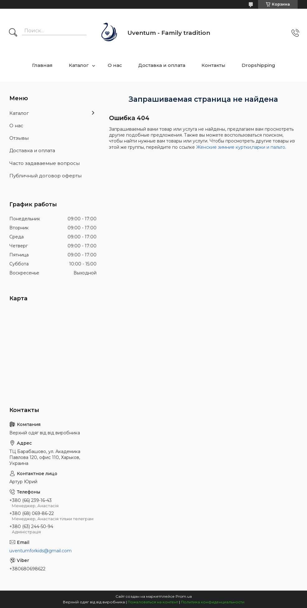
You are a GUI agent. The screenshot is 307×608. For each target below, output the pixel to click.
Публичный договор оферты (45, 176)
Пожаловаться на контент (153, 602)
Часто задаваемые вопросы (44, 163)
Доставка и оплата (161, 65)
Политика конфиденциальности (212, 602)
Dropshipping (258, 65)
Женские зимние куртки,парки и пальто (240, 147)
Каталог (79, 65)
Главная (42, 65)
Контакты (213, 65)
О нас (115, 65)
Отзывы (19, 138)
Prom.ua (184, 596)
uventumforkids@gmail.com (40, 551)
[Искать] (13, 33)
